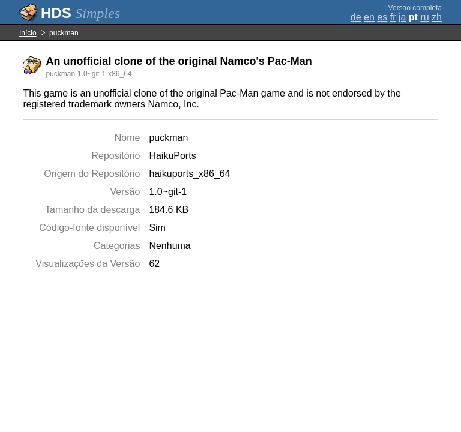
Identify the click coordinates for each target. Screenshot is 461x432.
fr (393, 17)
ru (424, 17)
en (369, 17)
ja (402, 17)
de (356, 17)
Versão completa (415, 8)
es (382, 17)
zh (437, 17)
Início (28, 33)
